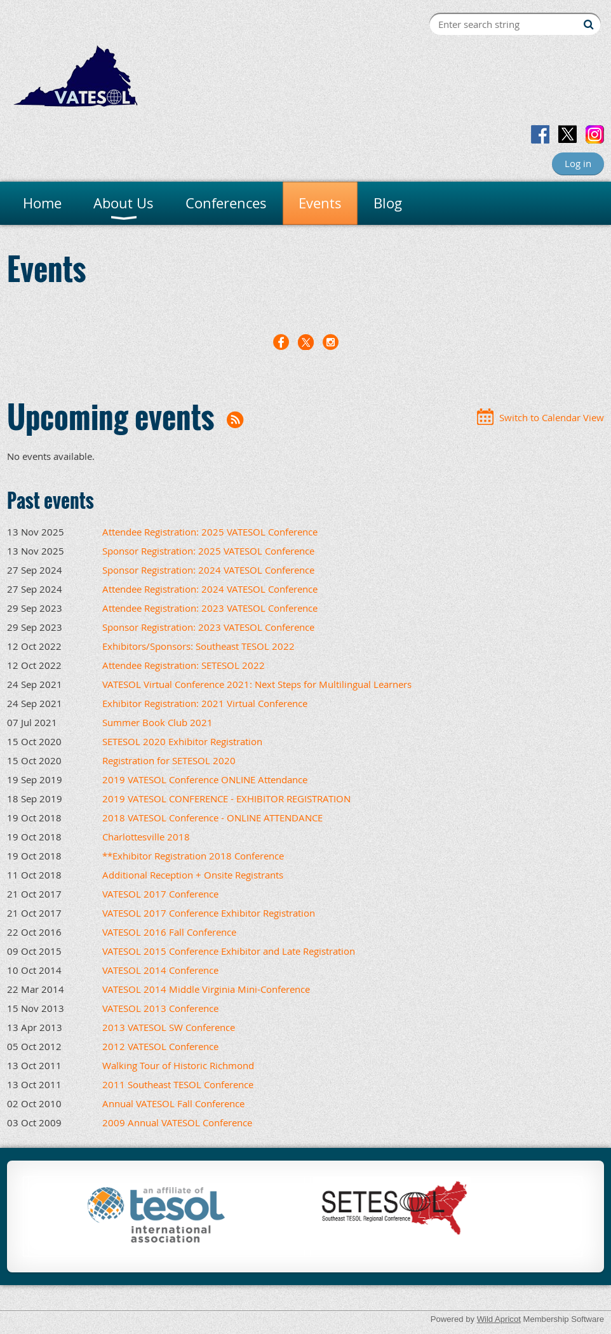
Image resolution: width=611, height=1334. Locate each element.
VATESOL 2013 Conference (160, 1008)
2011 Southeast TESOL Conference (177, 1084)
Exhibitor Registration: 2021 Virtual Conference (204, 703)
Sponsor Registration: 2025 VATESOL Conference (208, 550)
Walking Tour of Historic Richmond (178, 1065)
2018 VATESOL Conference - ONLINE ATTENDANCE (212, 817)
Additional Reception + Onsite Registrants (192, 874)
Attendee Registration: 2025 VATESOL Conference (210, 531)
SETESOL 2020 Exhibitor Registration (182, 741)
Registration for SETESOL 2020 (169, 760)
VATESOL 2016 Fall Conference (169, 932)
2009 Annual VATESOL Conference (177, 1122)
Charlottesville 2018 (146, 836)
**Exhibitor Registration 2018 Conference (193, 855)
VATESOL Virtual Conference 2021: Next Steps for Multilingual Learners (257, 684)
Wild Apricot (499, 1319)
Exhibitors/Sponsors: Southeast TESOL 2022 (198, 646)
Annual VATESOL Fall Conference (173, 1103)
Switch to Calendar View (551, 417)
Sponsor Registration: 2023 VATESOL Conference (208, 627)
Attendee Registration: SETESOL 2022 (183, 665)
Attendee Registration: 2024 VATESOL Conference (210, 589)
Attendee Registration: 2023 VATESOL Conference (210, 608)
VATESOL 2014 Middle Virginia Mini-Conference (206, 989)
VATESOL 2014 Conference (160, 970)
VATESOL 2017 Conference (160, 893)
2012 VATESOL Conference (160, 1046)
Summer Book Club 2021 (157, 722)
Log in (578, 163)
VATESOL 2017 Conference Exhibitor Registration (208, 912)
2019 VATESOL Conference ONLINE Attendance (204, 779)
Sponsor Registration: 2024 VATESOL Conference (208, 569)
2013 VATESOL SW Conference (168, 1027)
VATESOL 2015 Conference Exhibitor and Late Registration (228, 951)
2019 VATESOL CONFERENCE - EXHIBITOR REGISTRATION (226, 798)
